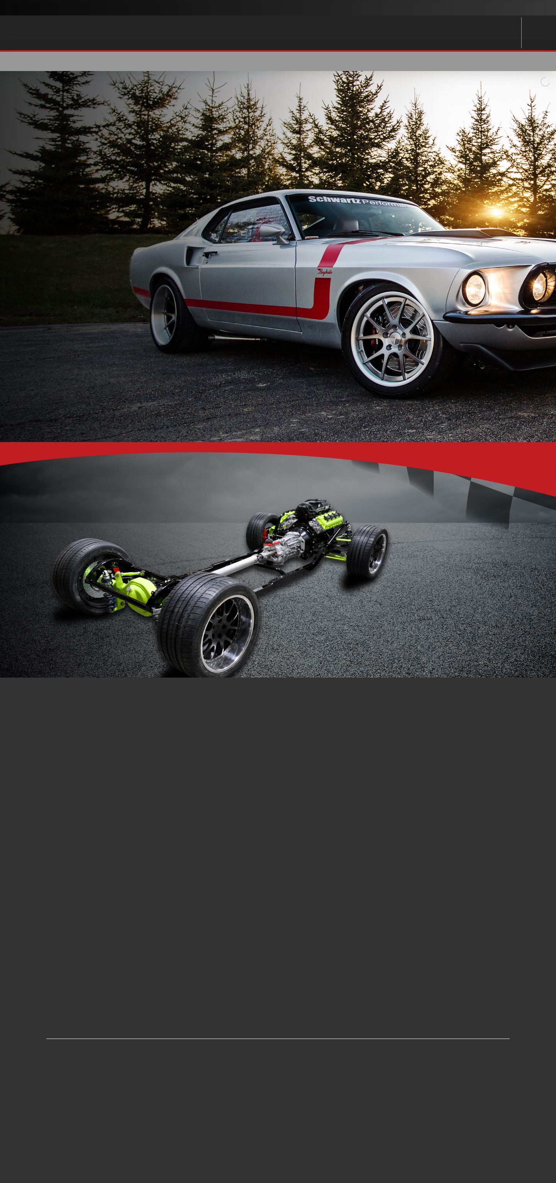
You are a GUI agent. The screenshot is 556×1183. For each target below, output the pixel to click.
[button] (472, 61)
